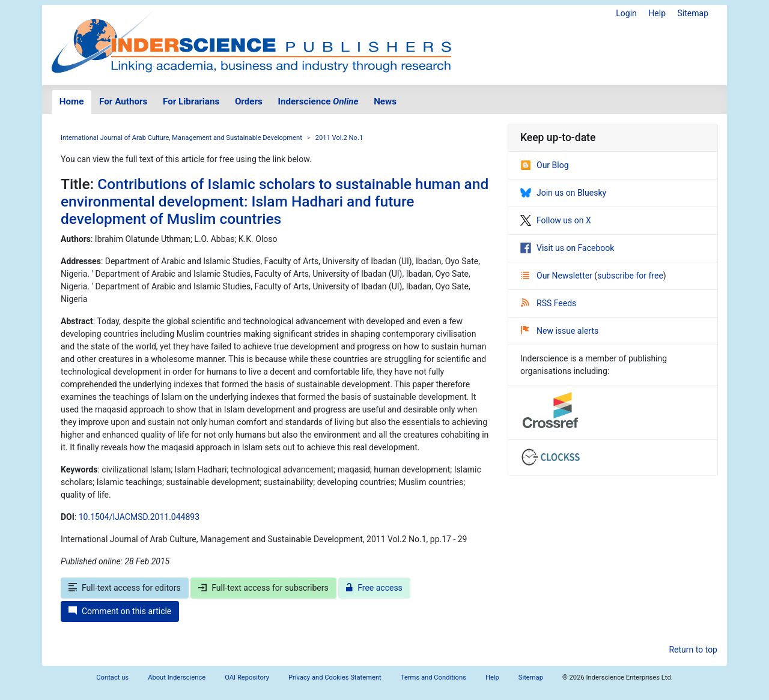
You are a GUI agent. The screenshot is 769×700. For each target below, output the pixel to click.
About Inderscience (176, 677)
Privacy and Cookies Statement (334, 677)
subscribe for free (630, 275)
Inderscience (318, 101)
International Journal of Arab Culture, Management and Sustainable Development (181, 138)
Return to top (693, 649)
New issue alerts (559, 331)
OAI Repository (247, 677)
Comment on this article (119, 611)
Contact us (112, 677)
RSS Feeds (548, 303)
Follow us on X (555, 220)
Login (626, 13)
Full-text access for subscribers (263, 588)
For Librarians (191, 101)
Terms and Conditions (433, 677)
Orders (249, 101)
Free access (374, 588)
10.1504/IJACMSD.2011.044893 (139, 517)
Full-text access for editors (124, 588)
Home (71, 101)
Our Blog (544, 165)
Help (657, 13)
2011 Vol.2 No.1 (339, 138)
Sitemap (693, 13)
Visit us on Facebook (567, 248)
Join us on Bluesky (563, 193)
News (385, 101)
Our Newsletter (557, 275)
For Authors (123, 101)
